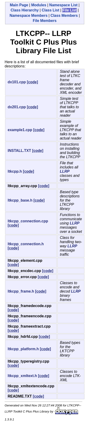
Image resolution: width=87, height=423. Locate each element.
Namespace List (63, 5)
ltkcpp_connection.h (26, 244)
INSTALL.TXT (19, 151)
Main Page (19, 5)
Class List (50, 10)
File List (69, 10)
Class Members (64, 15)
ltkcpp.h (15, 171)
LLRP (65, 171)
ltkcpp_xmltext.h (22, 376)
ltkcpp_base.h (20, 200)
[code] (32, 82)
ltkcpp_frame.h (21, 291)
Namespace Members (29, 15)
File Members (44, 21)
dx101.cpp (17, 82)
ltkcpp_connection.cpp (28, 221)
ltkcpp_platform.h (23, 349)
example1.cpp (20, 130)
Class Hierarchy (25, 10)
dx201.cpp (17, 107)
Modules (38, 5)
